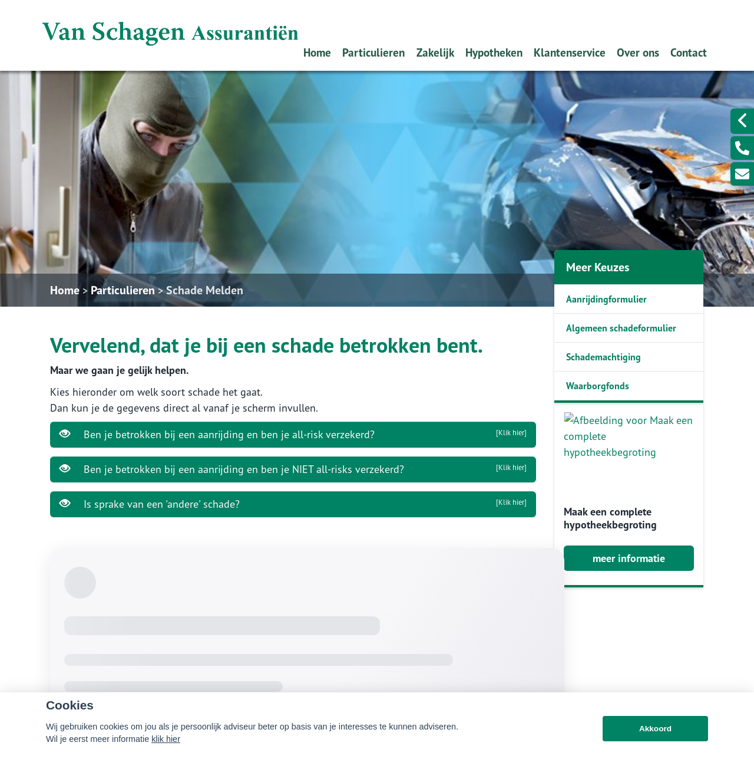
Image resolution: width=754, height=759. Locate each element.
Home (317, 52)
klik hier (165, 749)
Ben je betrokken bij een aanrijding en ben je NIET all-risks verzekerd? (293, 469)
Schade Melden (204, 290)
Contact (688, 52)
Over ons (638, 52)
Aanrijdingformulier (606, 299)
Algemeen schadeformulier (621, 328)
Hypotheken (493, 52)
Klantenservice (570, 52)
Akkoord (655, 739)
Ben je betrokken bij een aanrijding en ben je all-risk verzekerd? (293, 434)
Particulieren (373, 52)
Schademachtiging (603, 357)
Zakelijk (435, 52)
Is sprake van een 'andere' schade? (293, 504)
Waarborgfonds (597, 386)
